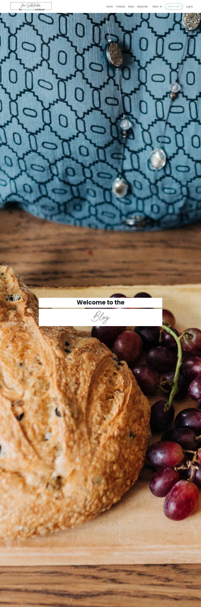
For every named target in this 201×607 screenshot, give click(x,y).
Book (131, 6)
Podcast (120, 6)
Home (109, 6)
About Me (142, 6)
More (157, 6)
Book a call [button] (174, 6)
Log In (189, 6)
